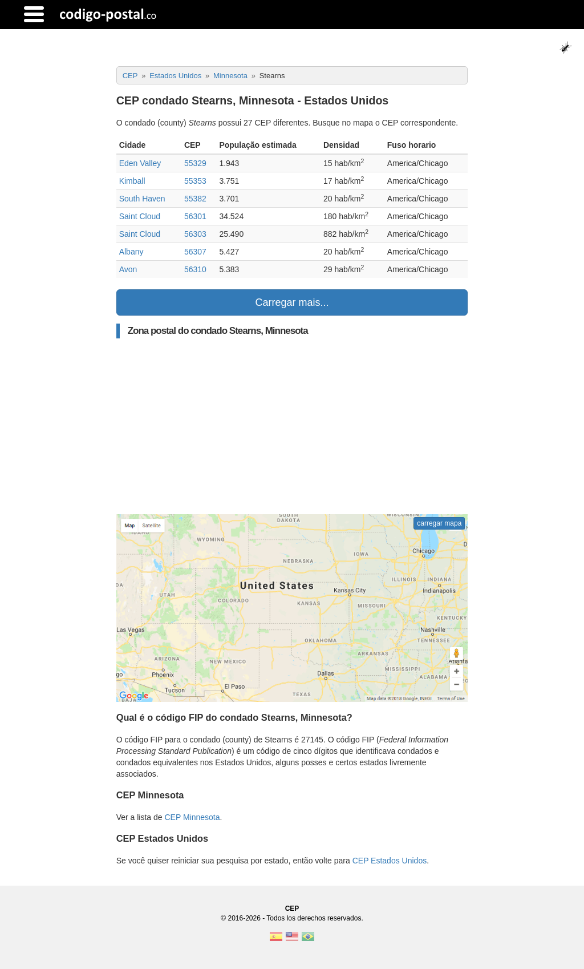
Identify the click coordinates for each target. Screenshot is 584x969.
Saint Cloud (139, 216)
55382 (195, 198)
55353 (195, 180)
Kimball (132, 180)
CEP (292, 909)
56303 (195, 234)
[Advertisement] (292, 426)
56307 (195, 251)
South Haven (142, 198)
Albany (131, 251)
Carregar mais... (291, 302)
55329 (195, 163)
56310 (195, 269)
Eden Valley (140, 163)
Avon (128, 269)
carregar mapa (439, 523)
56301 (195, 216)
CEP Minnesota (192, 817)
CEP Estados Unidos (389, 860)
